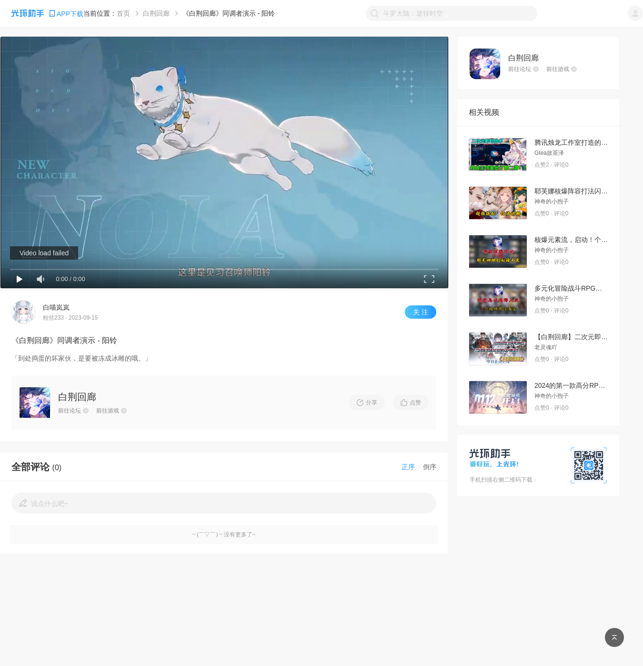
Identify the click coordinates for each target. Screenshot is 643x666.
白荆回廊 (156, 13)
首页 (123, 13)
